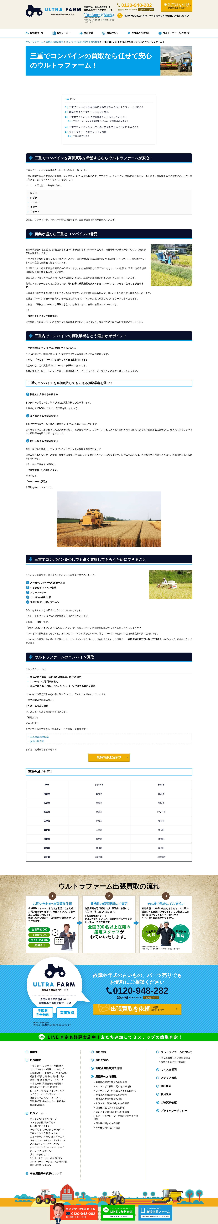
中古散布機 (35, 1083)
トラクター (35, 1066)
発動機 (41, 1101)
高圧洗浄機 (48, 1083)
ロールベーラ (36, 1091)
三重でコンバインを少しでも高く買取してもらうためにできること (104, 127)
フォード (51, 1140)
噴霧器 (41, 1105)
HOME (34, 1052)
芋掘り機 (42, 1076)
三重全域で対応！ (81, 136)
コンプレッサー (38, 1069)
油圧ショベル (36, 1098)
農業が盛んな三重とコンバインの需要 (89, 112)
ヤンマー (50, 1119)
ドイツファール (38, 1140)
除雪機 (53, 1087)
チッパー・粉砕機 (55, 1101)
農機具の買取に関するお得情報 (111, 1095)
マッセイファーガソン (49, 1144)
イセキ (54, 1133)
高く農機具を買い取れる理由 (175, 1058)
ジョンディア (36, 1147)
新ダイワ (46, 1151)
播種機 (33, 1105)
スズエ (33, 1144)
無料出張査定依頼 (109, 757)
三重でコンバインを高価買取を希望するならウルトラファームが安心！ (106, 107)
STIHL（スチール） (40, 1158)
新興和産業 (35, 1165)
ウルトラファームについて (176, 33)
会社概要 (166, 1086)
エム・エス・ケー (53, 1147)
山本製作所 (61, 1161)
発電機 (58, 1083)
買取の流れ (112, 33)
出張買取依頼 (169, 1102)
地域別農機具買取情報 (108, 1068)
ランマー (53, 1094)
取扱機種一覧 (36, 33)
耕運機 (58, 1066)
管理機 (33, 1101)
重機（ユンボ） (54, 1069)
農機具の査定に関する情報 (109, 1099)
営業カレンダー (146, 10)
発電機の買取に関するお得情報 (111, 1082)
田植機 (33, 1073)
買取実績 (88, 33)
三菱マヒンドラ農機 (40, 1133)
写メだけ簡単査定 (39, 736)
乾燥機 (43, 1080)
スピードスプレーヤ (48, 1073)
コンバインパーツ (53, 1091)
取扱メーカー (63, 33)
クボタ (41, 1119)
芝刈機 (59, 1076)
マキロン (46, 1165)
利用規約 (166, 1094)
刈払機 (62, 1073)
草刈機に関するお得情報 (108, 1127)
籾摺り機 (34, 1080)
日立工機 (49, 1122)
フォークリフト (52, 1098)
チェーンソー (54, 1080)
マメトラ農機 (36, 1122)
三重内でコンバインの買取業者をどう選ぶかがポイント (98, 117)
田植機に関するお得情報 (108, 1123)
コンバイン (48, 1066)
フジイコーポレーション (42, 1161)
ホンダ (33, 1119)
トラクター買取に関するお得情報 (112, 1103)
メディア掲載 (169, 1077)
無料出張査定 (37, 741)
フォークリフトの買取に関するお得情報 (116, 1090)
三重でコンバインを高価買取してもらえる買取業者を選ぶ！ (101, 121)
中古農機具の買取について (46, 1173)
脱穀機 (51, 1076)
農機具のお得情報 (140, 33)
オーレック (35, 1151)
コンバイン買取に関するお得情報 (112, 1112)
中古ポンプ (43, 1087)
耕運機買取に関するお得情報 (110, 1107)
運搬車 (33, 1076)
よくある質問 (169, 1069)
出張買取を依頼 (176, 6)
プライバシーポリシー (174, 1110)
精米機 (33, 1087)
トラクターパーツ (39, 1094)
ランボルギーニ (54, 1137)
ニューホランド (38, 1137)
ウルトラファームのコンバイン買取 (87, 132)
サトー (60, 1140)
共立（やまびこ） (39, 1154)
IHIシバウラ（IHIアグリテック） (46, 1129)
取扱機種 (35, 1060)
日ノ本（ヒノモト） (40, 1126)
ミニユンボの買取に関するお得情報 (113, 1086)
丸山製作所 (56, 1158)
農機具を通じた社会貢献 (173, 1062)
